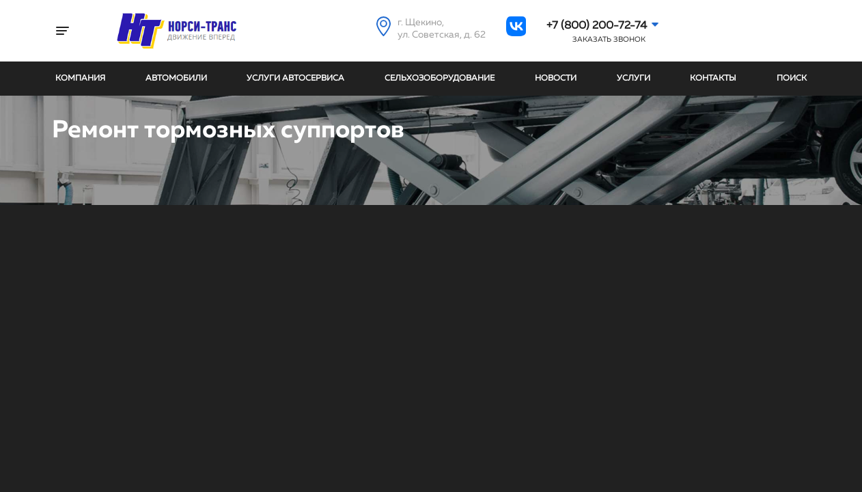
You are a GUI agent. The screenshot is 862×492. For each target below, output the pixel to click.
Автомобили (176, 78)
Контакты (713, 78)
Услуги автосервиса (295, 78)
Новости (555, 78)
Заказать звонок (608, 39)
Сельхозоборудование (440, 78)
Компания (80, 78)
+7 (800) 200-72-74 (596, 25)
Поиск (792, 78)
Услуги (633, 78)
